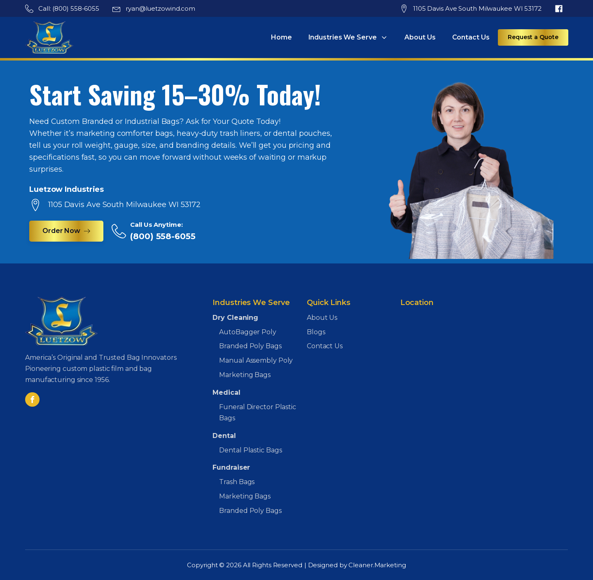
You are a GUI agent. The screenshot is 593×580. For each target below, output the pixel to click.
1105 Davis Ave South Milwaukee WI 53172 (477, 8)
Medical (226, 392)
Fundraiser (231, 467)
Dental (224, 436)
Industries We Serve (348, 37)
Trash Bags (236, 482)
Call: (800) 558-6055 (68, 8)
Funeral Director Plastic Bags (257, 412)
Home (281, 37)
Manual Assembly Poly (256, 360)
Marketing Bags (245, 375)
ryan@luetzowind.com (160, 8)
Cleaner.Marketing (377, 565)
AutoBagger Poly (247, 332)
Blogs (316, 332)
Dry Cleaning (235, 317)
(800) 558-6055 (163, 236)
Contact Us (471, 37)
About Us (419, 37)
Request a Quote (533, 37)
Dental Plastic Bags (250, 450)
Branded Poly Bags (250, 346)
